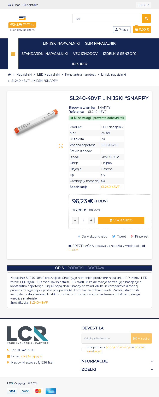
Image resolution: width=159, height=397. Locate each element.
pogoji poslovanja (118, 347)
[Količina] (83, 220)
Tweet (119, 236)
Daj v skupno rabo (92, 236)
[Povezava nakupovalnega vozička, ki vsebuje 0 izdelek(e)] (142, 29)
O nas (14, 5)
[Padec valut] (143, 5)
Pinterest (139, 236)
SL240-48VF (110, 187)
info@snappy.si (31, 356)
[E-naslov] (106, 338)
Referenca (76, 112)
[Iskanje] (111, 18)
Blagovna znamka (82, 107)
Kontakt (30, 5)
